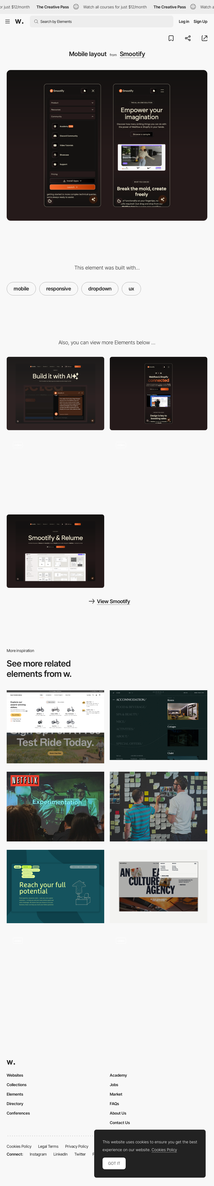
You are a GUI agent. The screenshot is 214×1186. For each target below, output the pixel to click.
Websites (15, 1075)
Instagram (38, 1154)
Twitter (80, 1154)
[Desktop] (55, 393)
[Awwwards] (19, 21)
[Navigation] (55, 727)
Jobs (114, 1084)
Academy (118, 1075)
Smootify (132, 54)
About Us (118, 1113)
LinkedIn (61, 1154)
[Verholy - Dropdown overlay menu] (158, 725)
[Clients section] (158, 472)
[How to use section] (55, 472)
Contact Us (120, 1122)
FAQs (114, 1103)
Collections (16, 1084)
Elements (15, 1094)
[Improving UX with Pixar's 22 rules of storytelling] (158, 806)
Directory (15, 1103)
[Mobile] (158, 393)
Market (116, 1094)
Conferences (18, 1113)
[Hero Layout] (55, 551)
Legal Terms (48, 1146)
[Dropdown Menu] (158, 886)
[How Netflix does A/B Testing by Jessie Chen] (55, 806)
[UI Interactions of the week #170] (55, 968)
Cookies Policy (19, 1146)
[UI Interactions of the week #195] (158, 968)
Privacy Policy (76, 1146)
